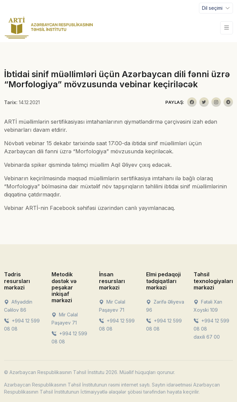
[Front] (49, 27)
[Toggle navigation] (216, 8)
